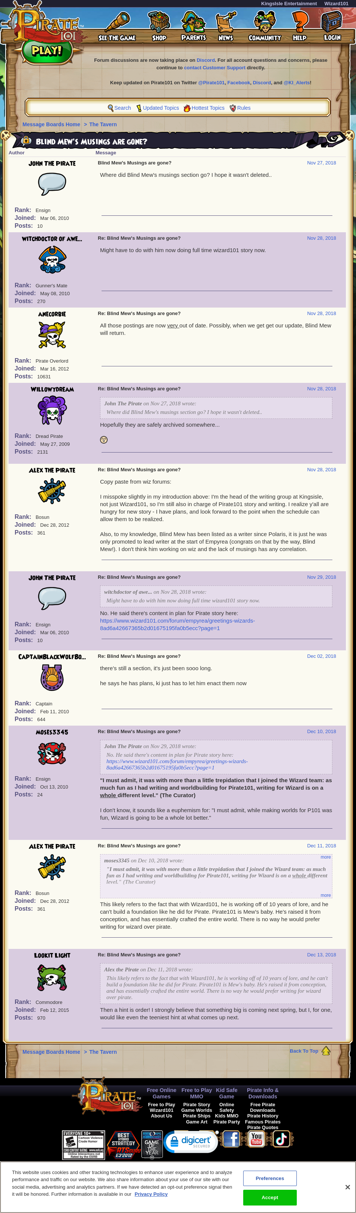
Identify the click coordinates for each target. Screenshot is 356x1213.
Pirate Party (227, 1122)
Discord (206, 60)
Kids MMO (227, 1116)
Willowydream (52, 389)
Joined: (26, 218)
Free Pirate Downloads (262, 1107)
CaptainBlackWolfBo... (52, 657)
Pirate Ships (197, 1116)
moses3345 (52, 732)
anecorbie (52, 314)
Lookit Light (52, 955)
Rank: (24, 210)
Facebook (238, 82)
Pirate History (262, 1116)
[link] (191, 1143)
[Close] (348, 1191)
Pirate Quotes (262, 1127)
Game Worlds (196, 1110)
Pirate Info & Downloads (263, 1093)
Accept (270, 1201)
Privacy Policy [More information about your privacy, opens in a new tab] (151, 1198)
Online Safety (226, 1107)
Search (122, 108)
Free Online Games (162, 1093)
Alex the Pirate (52, 470)
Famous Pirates (263, 1122)
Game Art (196, 1122)
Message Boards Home (52, 124)
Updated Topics (161, 108)
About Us (161, 1116)
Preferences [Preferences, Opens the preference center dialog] (270, 1182)
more (326, 857)
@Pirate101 (211, 82)
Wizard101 (337, 3)
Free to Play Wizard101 (161, 1107)
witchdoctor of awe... (52, 239)
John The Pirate (52, 163)
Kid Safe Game (227, 1093)
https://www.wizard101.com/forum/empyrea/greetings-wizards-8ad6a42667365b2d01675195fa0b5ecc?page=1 (177, 764)
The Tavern (103, 124)
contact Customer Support (214, 67)
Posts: (24, 226)
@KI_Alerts (297, 82)
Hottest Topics (208, 108)
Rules (244, 108)
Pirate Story (196, 1104)
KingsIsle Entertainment (289, 3)
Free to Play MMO (196, 1093)
